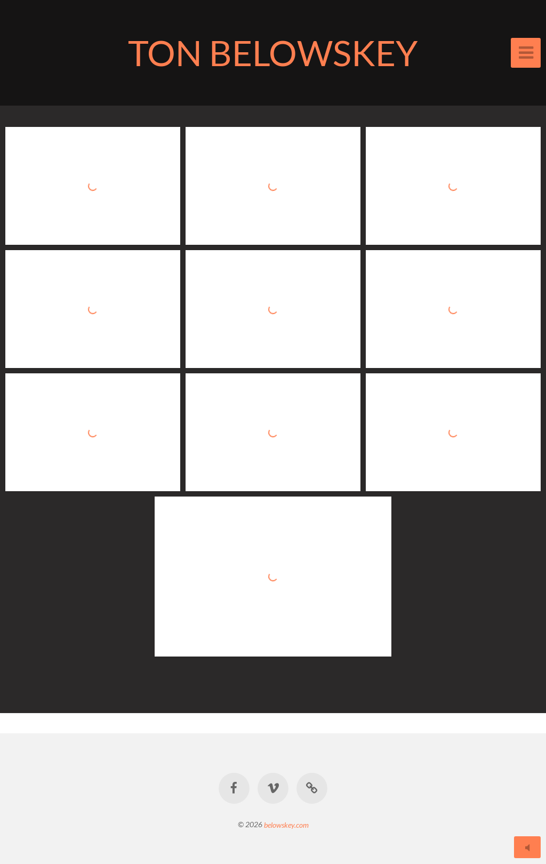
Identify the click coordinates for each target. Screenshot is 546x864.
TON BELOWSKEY (273, 52)
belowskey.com (286, 824)
